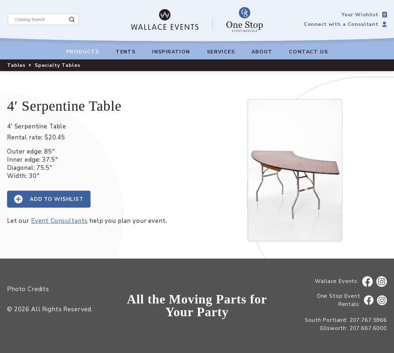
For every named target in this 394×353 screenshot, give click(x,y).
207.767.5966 (368, 320)
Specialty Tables (57, 65)
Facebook (367, 282)
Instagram (382, 282)
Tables (16, 65)
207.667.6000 (368, 328)
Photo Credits (28, 289)
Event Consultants (59, 221)
